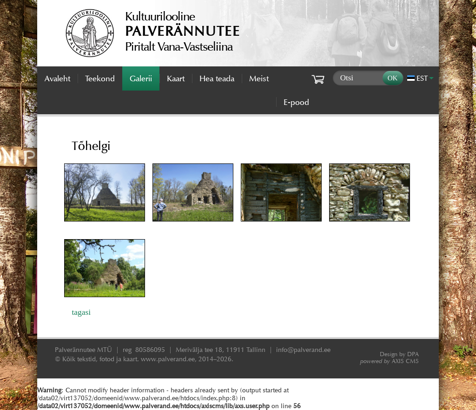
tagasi (81, 312)
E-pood (296, 102)
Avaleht (57, 78)
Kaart (176, 78)
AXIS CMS (389, 361)
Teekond (100, 78)
